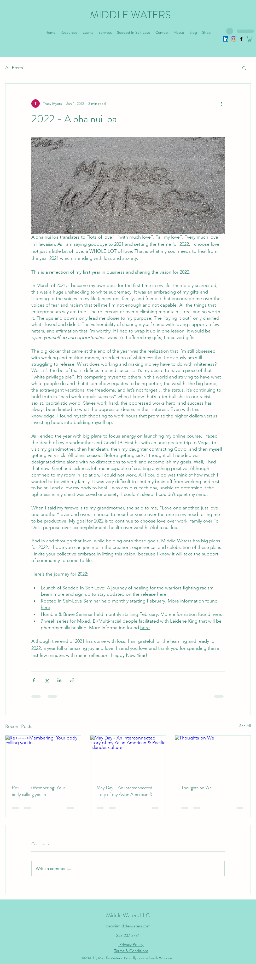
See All (245, 725)
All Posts (14, 68)
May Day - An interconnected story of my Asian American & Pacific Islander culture (125, 791)
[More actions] (221, 103)
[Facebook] (241, 39)
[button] (250, 39)
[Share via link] (72, 680)
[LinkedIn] (225, 39)
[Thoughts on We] (213, 757)
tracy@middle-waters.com (128, 925)
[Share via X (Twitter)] (46, 680)
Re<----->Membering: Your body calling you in (38, 791)
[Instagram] (233, 39)
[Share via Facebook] (33, 680)
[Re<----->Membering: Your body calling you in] (43, 757)
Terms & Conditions (131, 950)
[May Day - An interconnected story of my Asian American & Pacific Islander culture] (128, 757)
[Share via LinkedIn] (59, 680)
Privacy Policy (131, 944)
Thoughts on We (196, 787)
